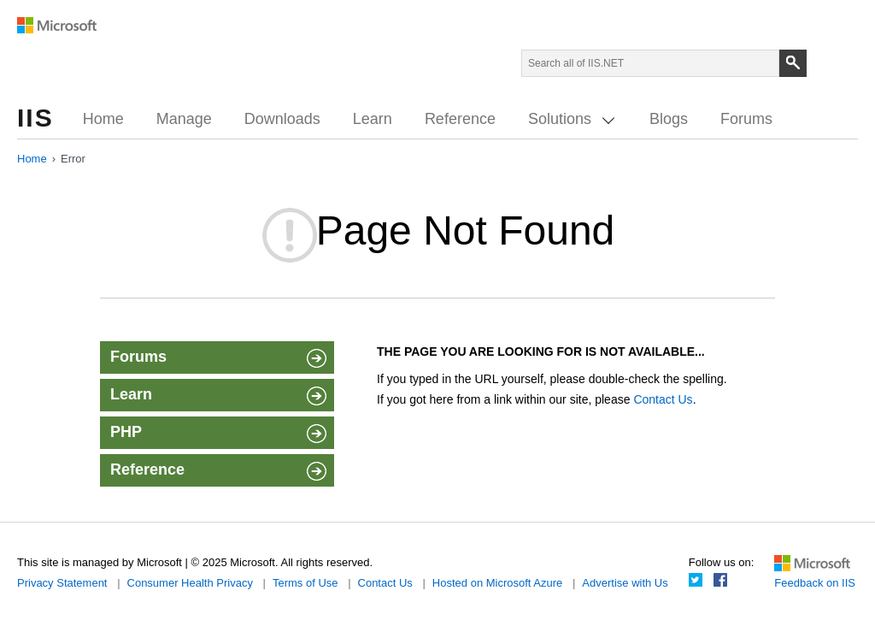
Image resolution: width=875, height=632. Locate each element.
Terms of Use (305, 582)
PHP (217, 434)
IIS (35, 117)
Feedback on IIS (814, 582)
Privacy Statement (62, 582)
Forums (746, 118)
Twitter (695, 580)
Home (103, 118)
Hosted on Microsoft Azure (497, 582)
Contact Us (662, 399)
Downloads (282, 118)
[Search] (793, 63)
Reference (460, 118)
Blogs (668, 118)
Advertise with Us (624, 582)
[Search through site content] (650, 63)
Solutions (571, 118)
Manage (184, 118)
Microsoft (57, 25)
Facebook (720, 580)
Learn (372, 118)
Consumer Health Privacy (190, 582)
